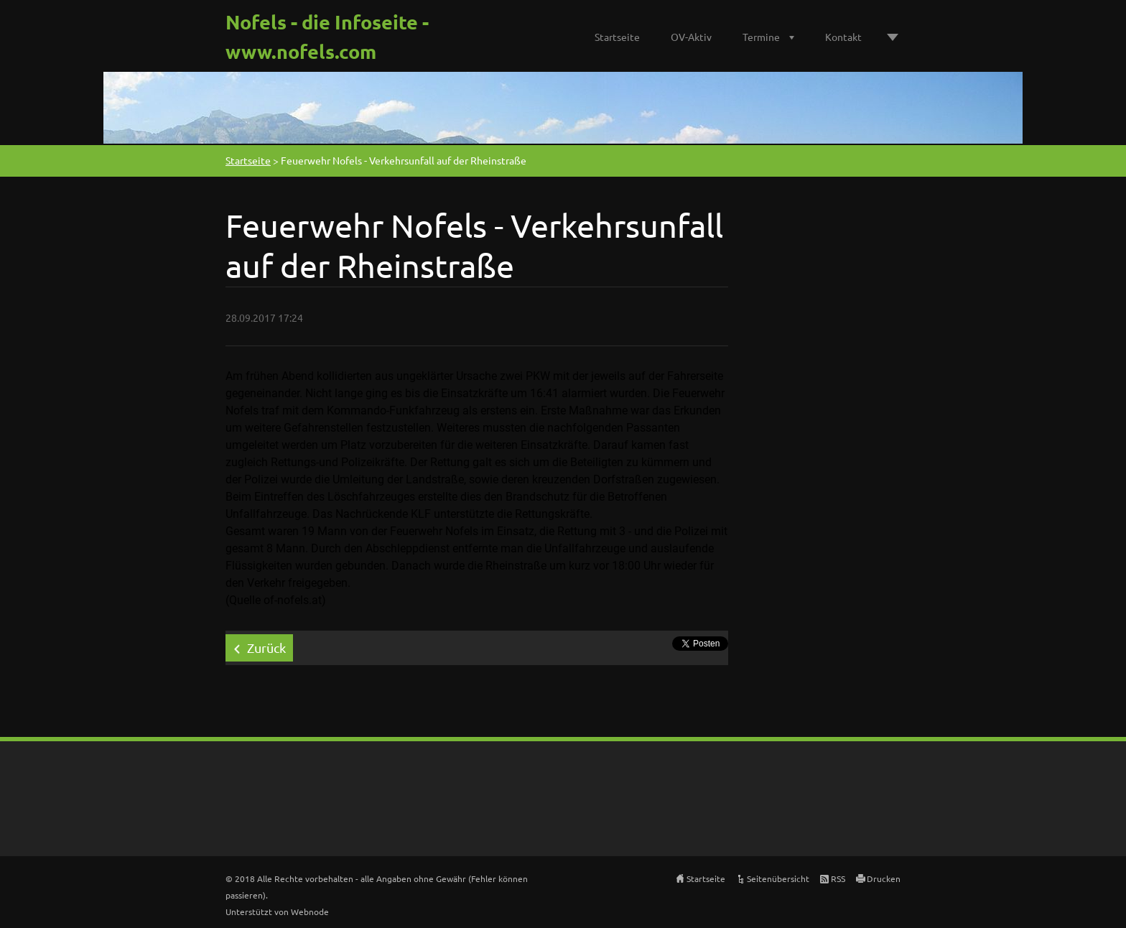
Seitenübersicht (778, 878)
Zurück (266, 647)
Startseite (617, 36)
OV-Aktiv (691, 36)
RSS (838, 878)
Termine (761, 36)
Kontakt (843, 36)
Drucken (884, 878)
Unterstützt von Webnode (277, 911)
